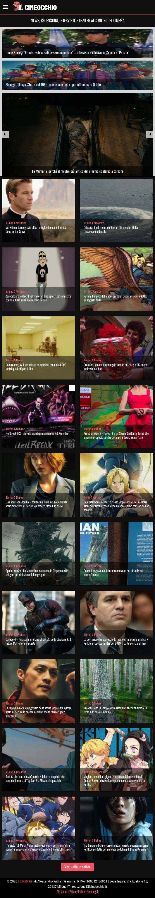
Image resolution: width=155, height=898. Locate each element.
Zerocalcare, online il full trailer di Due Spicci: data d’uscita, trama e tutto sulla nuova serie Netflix (38, 298)
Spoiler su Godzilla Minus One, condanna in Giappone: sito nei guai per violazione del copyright (37, 572)
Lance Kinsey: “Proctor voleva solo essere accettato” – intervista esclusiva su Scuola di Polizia (66, 52)
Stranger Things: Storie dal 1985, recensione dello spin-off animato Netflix (53, 84)
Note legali (92, 891)
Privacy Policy (77, 891)
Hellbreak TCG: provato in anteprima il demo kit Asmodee (37, 433)
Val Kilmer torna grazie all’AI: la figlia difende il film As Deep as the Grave (36, 229)
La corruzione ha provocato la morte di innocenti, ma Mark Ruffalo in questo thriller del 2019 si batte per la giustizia (116, 641)
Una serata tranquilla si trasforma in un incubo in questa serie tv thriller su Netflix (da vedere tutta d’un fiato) (36, 504)
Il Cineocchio (25, 881)
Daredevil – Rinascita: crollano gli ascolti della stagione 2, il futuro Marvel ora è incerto (38, 641)
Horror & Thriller (14, 360)
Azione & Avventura (16, 223)
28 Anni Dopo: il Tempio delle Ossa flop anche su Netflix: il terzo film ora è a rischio (115, 710)
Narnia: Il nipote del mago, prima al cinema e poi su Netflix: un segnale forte (116, 298)
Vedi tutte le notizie (77, 866)
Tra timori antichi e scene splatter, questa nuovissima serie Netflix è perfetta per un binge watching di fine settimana (116, 847)
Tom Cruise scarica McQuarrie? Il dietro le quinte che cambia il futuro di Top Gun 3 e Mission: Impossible (35, 778)
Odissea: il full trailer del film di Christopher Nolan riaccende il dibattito (111, 229)
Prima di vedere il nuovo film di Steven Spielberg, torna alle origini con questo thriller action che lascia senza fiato (116, 435)
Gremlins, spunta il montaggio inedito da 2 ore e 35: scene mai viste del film (115, 366)
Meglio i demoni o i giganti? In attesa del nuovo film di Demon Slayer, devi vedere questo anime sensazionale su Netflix (114, 780)
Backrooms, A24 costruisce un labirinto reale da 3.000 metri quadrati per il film (36, 366)
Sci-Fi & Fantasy (92, 291)
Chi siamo (62, 891)
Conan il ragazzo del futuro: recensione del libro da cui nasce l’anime (113, 572)
